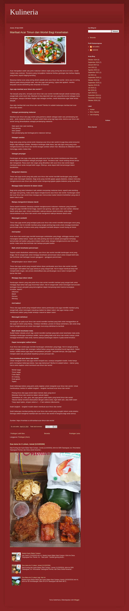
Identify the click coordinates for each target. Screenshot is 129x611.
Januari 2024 (92, 65)
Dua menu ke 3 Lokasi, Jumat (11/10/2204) (27, 444)
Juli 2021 (91, 75)
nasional (95, 50)
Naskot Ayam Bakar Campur (31, 553)
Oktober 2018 (92, 100)
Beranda (47, 433)
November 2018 (93, 98)
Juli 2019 (91, 88)
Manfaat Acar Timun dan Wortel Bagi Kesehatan (39, 32)
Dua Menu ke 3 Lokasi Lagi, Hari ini (33, 577)
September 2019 (93, 83)
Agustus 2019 (92, 85)
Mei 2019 (91, 90)
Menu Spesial (94, 112)
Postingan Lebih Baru (18, 433)
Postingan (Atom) (24, 437)
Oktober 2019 (92, 80)
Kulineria (24, 12)
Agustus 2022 (92, 70)
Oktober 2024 (92, 60)
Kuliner (92, 109)
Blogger (76, 600)
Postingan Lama (74, 433)
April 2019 (91, 93)
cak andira (95, 47)
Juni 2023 (91, 67)
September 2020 (93, 77)
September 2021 (93, 72)
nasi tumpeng (94, 115)
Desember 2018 (93, 95)
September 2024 (93, 62)
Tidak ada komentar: (36, 426)
